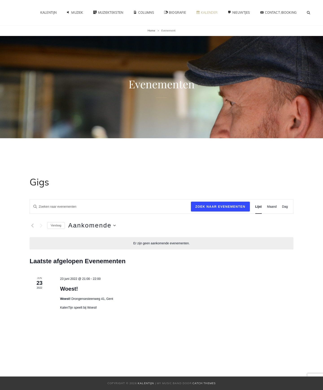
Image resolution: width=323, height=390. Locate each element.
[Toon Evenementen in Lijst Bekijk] (258, 207)
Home (151, 30)
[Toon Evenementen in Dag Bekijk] (285, 207)
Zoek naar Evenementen (220, 206)
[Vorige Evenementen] (32, 225)
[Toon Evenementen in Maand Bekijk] (272, 207)
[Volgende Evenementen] (41, 225)
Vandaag (56, 225)
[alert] (161, 243)
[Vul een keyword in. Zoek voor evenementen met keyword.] (110, 207)
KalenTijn (48, 13)
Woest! (69, 289)
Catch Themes (204, 383)
